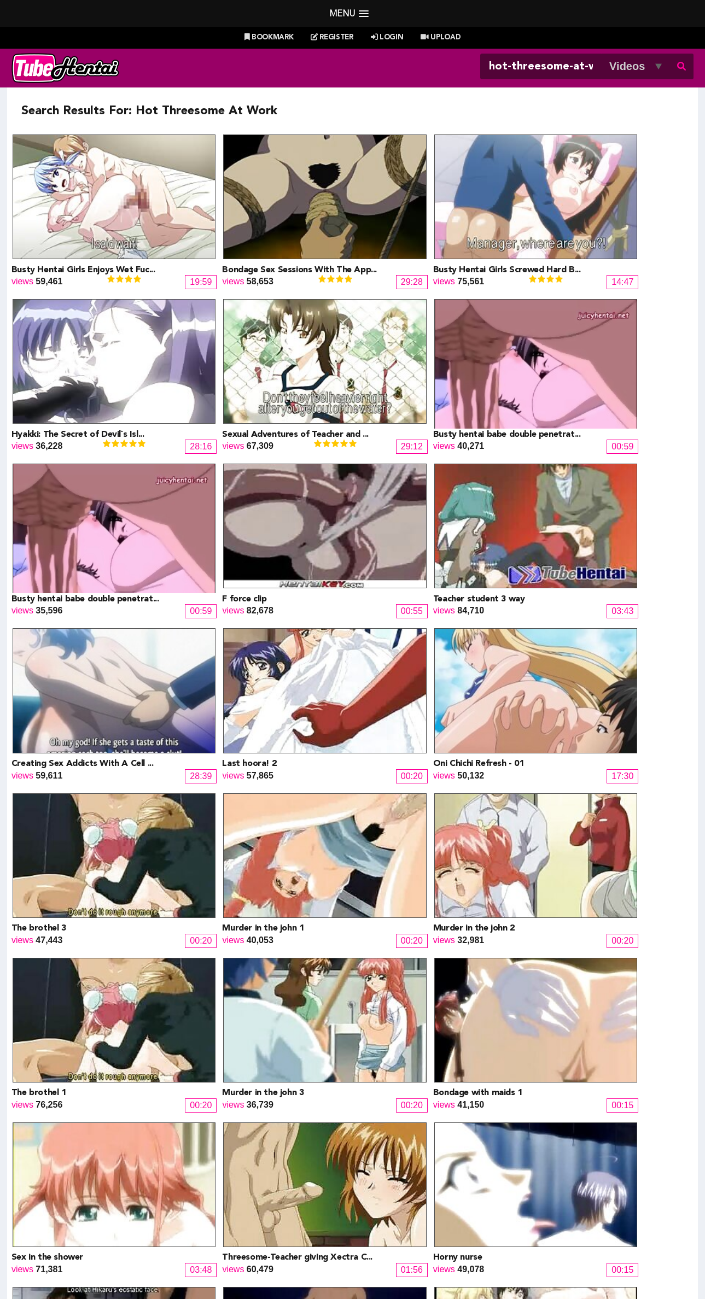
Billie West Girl (540, 1147)
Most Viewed (341, 1236)
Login (387, 37)
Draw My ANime (238, 1174)
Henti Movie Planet (396, 1161)
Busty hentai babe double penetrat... (257, 385)
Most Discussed (449, 1236)
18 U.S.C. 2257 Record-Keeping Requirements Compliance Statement (476, 1264)
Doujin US (226, 1161)
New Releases (282, 1236)
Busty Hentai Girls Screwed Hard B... (429, 245)
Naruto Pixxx (384, 1187)
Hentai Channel (84, 1147)
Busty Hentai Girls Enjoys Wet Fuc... (83, 245)
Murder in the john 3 (52, 805)
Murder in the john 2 (395, 666)
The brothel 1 (554, 666)
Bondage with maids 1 (227, 805)
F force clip (549, 385)
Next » (449, 996)
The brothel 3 (38, 666)
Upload (441, 37)
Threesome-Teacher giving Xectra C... (602, 805)
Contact (431, 1250)
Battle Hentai (384, 1174)
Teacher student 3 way (57, 525)
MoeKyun (530, 1187)
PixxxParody (383, 1147)
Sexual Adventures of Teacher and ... (84, 385)
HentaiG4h (75, 1187)
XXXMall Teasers (545, 1161)
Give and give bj (387, 945)
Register (332, 37)
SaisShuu (225, 1200)
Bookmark (269, 37)
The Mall (376, 1200)
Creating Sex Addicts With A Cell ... (254, 525)
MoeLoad (530, 1174)
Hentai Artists (232, 1187)
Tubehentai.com (127, 1264)
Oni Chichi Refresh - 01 (572, 525)
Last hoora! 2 (382, 525)
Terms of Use (314, 1264)
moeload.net (78, 1200)
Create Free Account (368, 1250)
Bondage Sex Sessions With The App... (260, 245)
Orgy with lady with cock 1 (581, 945)
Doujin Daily (230, 1147)
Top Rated (393, 1236)
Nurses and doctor (221, 945)
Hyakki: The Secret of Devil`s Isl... (593, 245)
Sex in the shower (391, 805)
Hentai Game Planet (93, 1161)
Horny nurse (36, 945)
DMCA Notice (257, 1264)
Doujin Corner (81, 1174)
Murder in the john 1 (224, 666)
